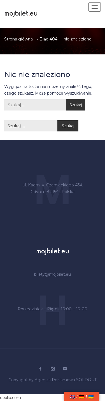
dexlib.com (10, 397)
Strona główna (18, 39)
